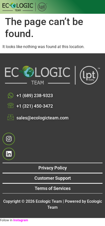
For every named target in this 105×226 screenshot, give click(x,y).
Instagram (20, 220)
